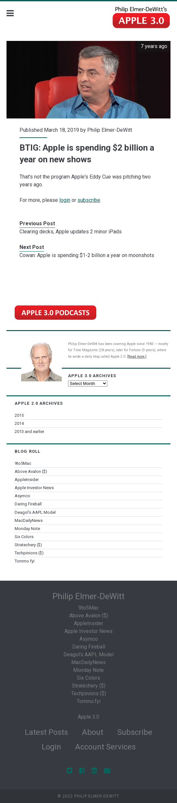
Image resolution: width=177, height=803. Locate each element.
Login (51, 746)
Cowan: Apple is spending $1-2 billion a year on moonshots (87, 255)
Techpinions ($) (29, 552)
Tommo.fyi (24, 561)
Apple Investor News (34, 487)
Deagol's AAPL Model (35, 512)
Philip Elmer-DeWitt (109, 130)
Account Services (105, 746)
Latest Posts (46, 732)
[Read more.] (136, 356)
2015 (19, 415)
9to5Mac (23, 463)
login (64, 200)
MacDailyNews (29, 520)
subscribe (88, 200)
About (92, 732)
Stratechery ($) (28, 544)
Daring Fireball (28, 503)
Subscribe (134, 732)
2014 (19, 423)
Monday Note (27, 528)
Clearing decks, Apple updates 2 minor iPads (71, 232)
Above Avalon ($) (31, 471)
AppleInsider (27, 479)
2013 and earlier (29, 431)
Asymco (22, 495)
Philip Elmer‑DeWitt (88, 596)
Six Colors (24, 536)
